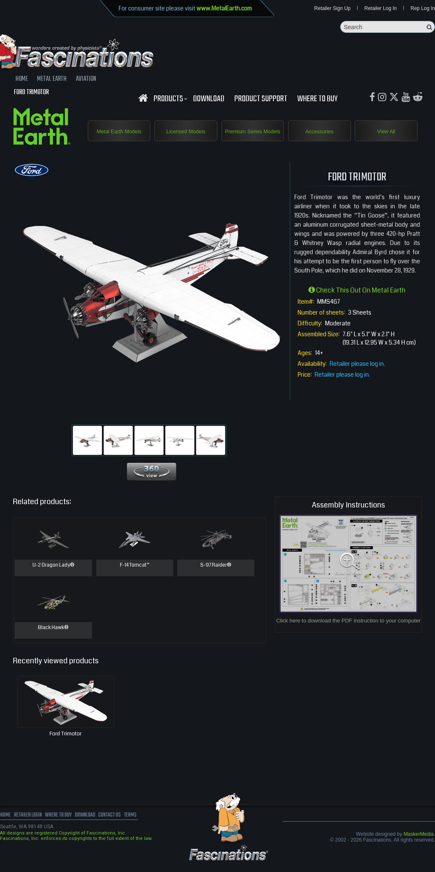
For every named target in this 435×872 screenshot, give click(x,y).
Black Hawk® (53, 640)
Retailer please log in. (357, 375)
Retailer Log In (380, 9)
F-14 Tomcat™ (134, 577)
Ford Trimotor (66, 745)
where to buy (70, 827)
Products (169, 101)
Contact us (132, 827)
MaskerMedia (419, 846)
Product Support (260, 101)
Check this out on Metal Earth (356, 302)
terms (156, 827)
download (208, 101)
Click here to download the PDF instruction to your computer (348, 632)
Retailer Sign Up (332, 9)
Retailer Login (33, 827)
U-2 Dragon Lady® (53, 577)
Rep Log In (422, 9)
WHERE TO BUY (317, 101)
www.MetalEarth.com (224, 8)
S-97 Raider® (216, 577)
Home (6, 827)
